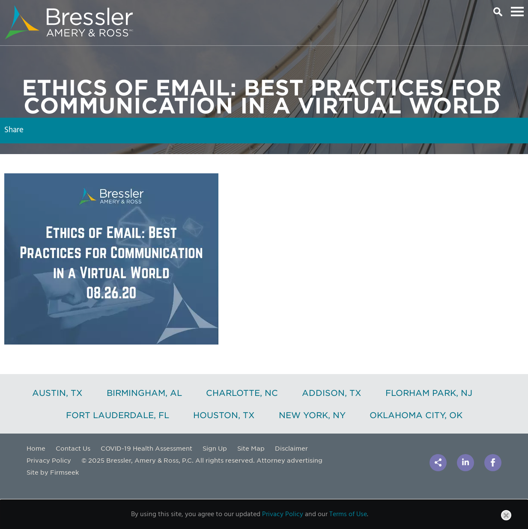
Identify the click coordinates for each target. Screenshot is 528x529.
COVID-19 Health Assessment (146, 448)
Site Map (251, 448)
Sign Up (215, 448)
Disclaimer (291, 448)
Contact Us (73, 448)
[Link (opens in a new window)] (465, 462)
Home (36, 448)
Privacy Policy (49, 460)
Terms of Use (348, 514)
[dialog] (264, 514)
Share (14, 130)
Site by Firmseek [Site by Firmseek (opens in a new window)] (53, 472)
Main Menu (517, 11)
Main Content (234, 10)
